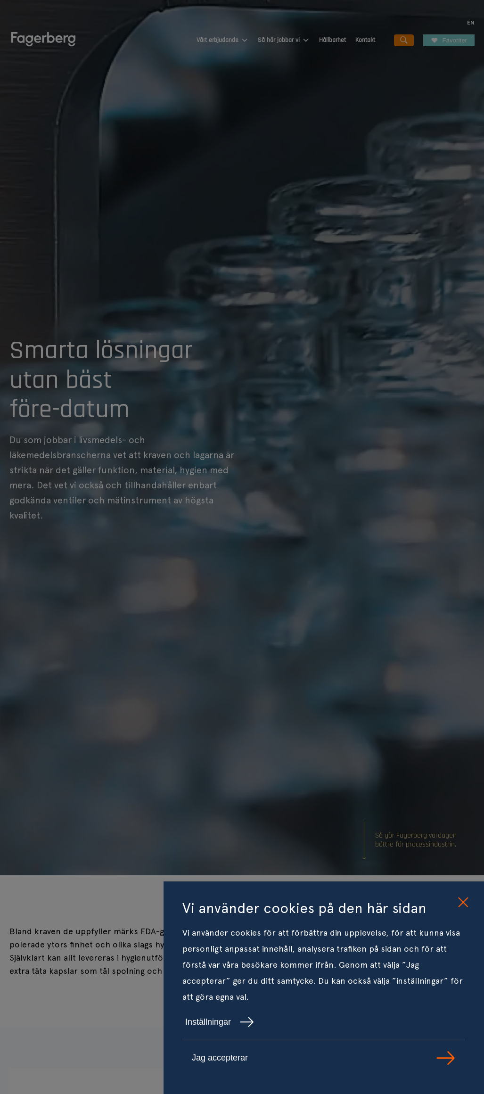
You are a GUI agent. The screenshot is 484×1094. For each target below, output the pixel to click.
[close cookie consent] (463, 902)
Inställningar (219, 1022)
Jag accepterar (324, 1058)
